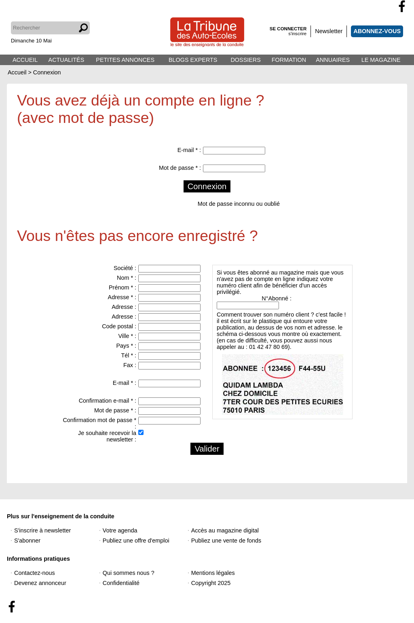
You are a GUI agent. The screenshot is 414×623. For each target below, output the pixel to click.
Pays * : (126, 345)
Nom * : (126, 278)
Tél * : (128, 355)
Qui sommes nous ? (128, 573)
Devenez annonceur (40, 583)
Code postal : (119, 326)
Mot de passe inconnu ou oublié (239, 204)
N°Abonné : (276, 298)
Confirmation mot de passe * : (99, 423)
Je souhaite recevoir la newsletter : (107, 436)
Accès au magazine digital (225, 530)
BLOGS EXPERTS (193, 60)
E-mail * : (189, 150)
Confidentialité (121, 583)
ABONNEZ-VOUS (377, 31)
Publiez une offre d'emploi (136, 540)
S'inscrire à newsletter (42, 530)
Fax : (129, 365)
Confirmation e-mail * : (107, 400)
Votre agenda (120, 530)
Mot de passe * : (180, 168)
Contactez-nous (34, 573)
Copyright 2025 (211, 583)
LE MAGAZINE (381, 60)
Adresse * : (122, 297)
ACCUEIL (25, 60)
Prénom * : (122, 287)
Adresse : (124, 307)
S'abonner (27, 540)
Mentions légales (213, 573)
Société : (125, 268)
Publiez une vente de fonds (226, 540)
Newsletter (328, 31)
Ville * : (127, 336)
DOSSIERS (245, 60)
